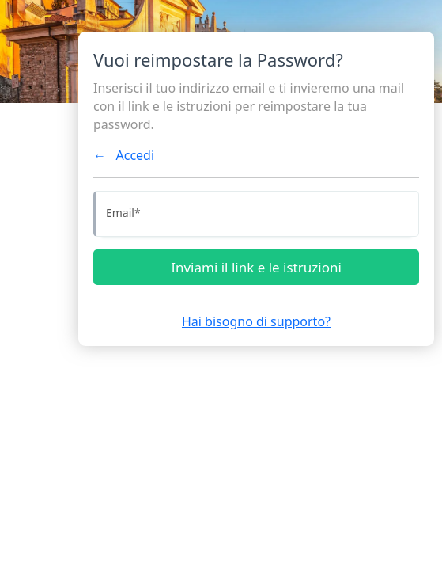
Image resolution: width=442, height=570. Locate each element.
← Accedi (123, 155)
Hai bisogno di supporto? (256, 321)
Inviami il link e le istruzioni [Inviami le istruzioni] (256, 267)
